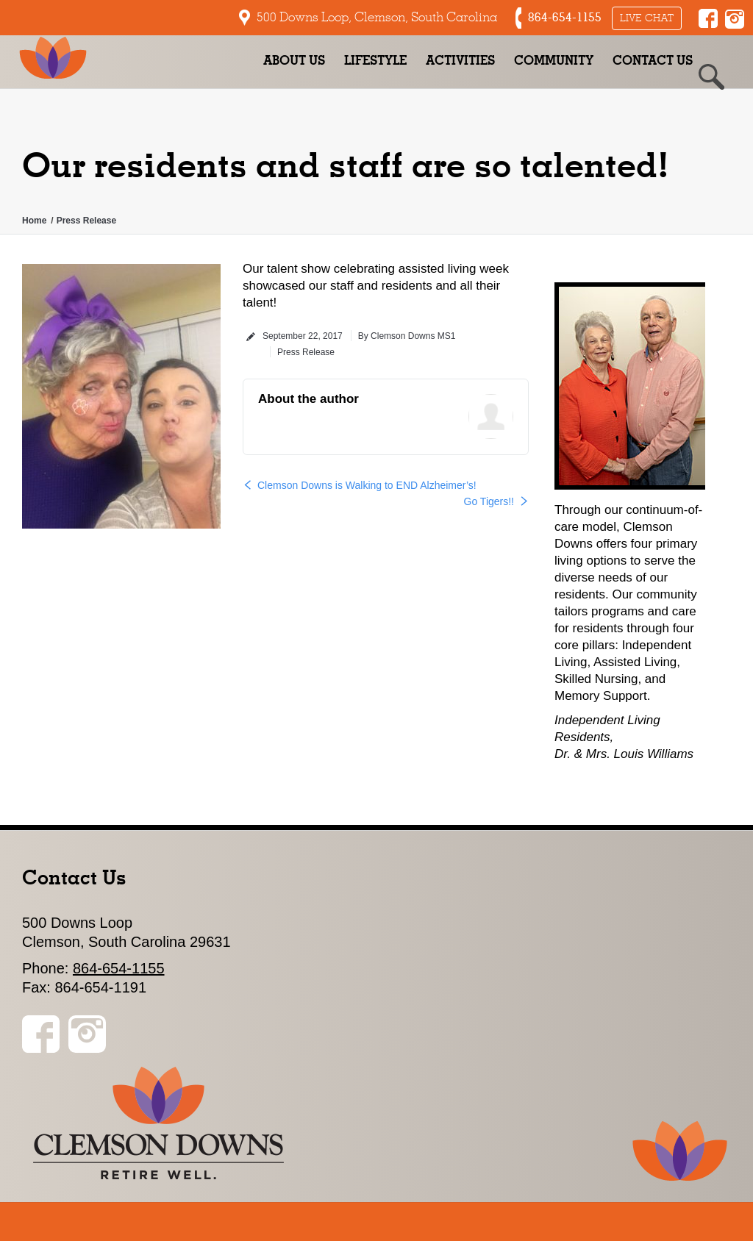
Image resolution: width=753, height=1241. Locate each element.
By (407, 336)
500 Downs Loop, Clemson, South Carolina (377, 17)
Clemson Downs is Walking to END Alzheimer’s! (367, 485)
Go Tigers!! (489, 501)
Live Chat (647, 18)
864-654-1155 (119, 968)
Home (34, 220)
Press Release (86, 220)
